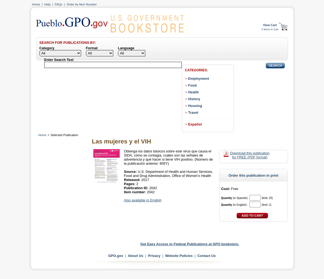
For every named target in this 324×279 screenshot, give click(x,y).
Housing (195, 106)
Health (193, 92)
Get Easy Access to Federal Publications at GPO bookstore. (189, 244)
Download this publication (250, 155)
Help (47, 4)
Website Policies (179, 256)
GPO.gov (115, 256)
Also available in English (143, 200)
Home (36, 4)
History (194, 99)
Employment (198, 78)
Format (92, 48)
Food (192, 85)
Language (126, 48)
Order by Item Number (81, 4)
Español (195, 124)
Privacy (154, 256)
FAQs (58, 4)
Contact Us (207, 256)
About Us (135, 256)
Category (46, 48)
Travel (193, 113)
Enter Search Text (59, 60)
